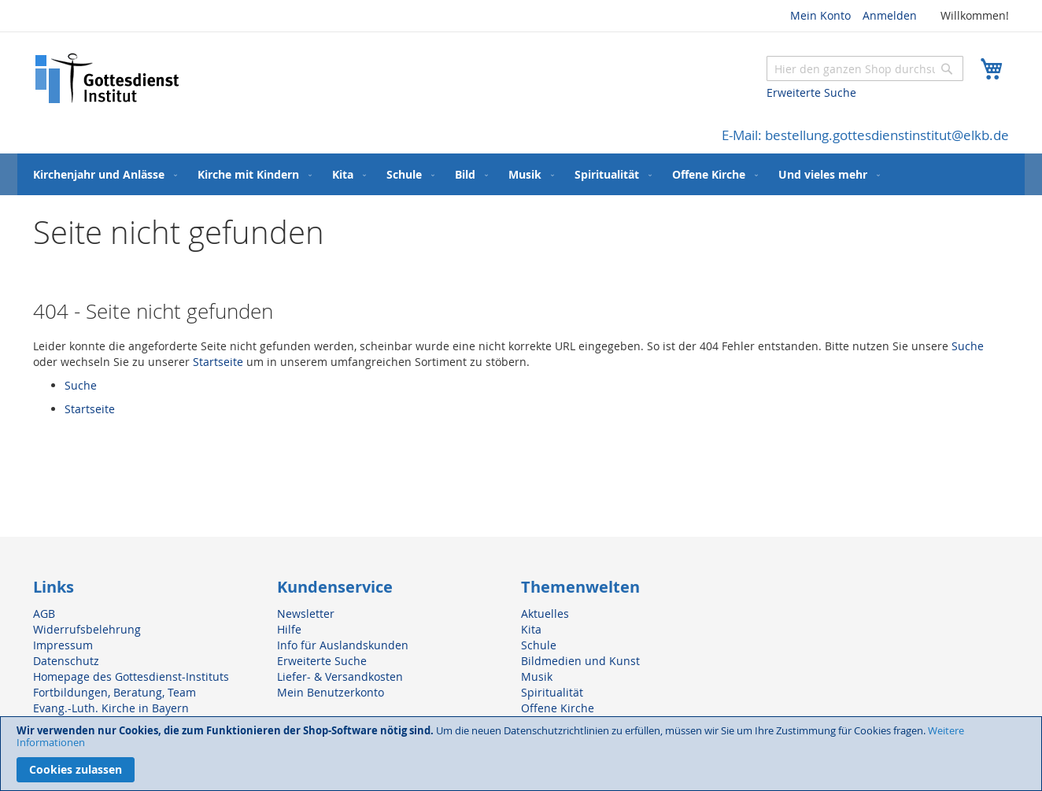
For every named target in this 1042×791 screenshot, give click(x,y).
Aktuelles (545, 613)
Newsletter (305, 613)
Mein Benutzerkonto (330, 692)
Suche (967, 345)
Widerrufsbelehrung (87, 629)
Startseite (218, 361)
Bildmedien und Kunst (580, 660)
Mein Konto (820, 15)
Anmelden (890, 15)
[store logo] (108, 78)
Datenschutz (66, 660)
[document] (521, 753)
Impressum (63, 645)
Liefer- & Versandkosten (340, 676)
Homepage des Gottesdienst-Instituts (131, 676)
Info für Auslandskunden (342, 645)
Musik (536, 676)
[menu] (521, 174)
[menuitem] (102, 174)
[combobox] (865, 68)
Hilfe (289, 629)
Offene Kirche (557, 707)
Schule (538, 645)
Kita (531, 629)
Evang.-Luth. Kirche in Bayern (111, 707)
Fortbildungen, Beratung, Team (114, 692)
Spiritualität (552, 692)
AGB (44, 613)
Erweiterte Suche (811, 92)
